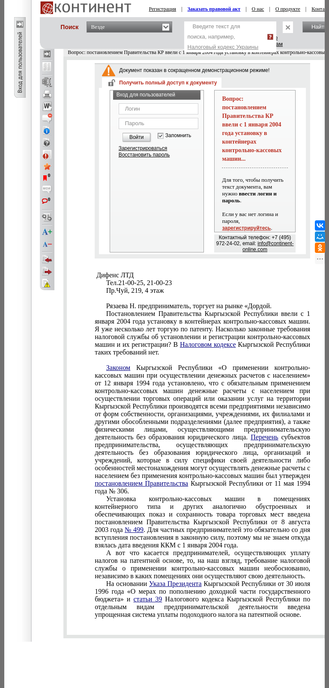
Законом (118, 367)
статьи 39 (147, 599)
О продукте (287, 9)
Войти (136, 137)
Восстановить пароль (144, 155)
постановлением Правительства (141, 483)
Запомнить (178, 135)
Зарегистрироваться (143, 148)
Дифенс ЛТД (114, 275)
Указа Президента (175, 583)
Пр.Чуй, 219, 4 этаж (135, 290)
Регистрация (162, 9)
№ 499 (134, 529)
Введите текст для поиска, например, (223, 36)
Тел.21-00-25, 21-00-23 (139, 282)
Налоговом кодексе (208, 344)
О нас (258, 9)
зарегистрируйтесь (246, 228)
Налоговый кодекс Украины (223, 47)
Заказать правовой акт (214, 9)
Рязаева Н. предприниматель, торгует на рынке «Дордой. (189, 305)
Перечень (264, 437)
